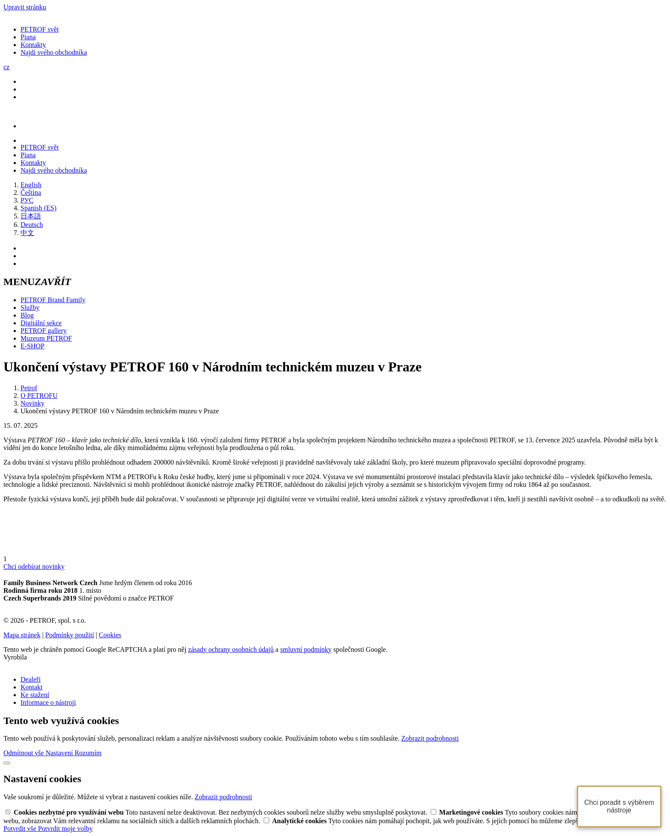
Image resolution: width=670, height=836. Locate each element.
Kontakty (33, 44)
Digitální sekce (41, 323)
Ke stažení (35, 694)
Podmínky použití (69, 635)
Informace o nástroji (48, 702)
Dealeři (31, 679)
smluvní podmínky (306, 649)
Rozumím (88, 753)
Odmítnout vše (24, 753)
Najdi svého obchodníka (54, 52)
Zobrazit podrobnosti (430, 738)
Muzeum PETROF (46, 338)
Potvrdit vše (20, 828)
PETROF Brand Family (53, 299)
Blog (27, 315)
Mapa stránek (22, 635)
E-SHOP (32, 346)
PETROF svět (40, 29)
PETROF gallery (44, 330)
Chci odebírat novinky (34, 566)
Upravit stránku (24, 7)
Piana (28, 37)
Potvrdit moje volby (65, 828)
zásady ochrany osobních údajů (230, 649)
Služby (30, 307)
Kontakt (32, 687)
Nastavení (60, 753)
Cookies (110, 635)
